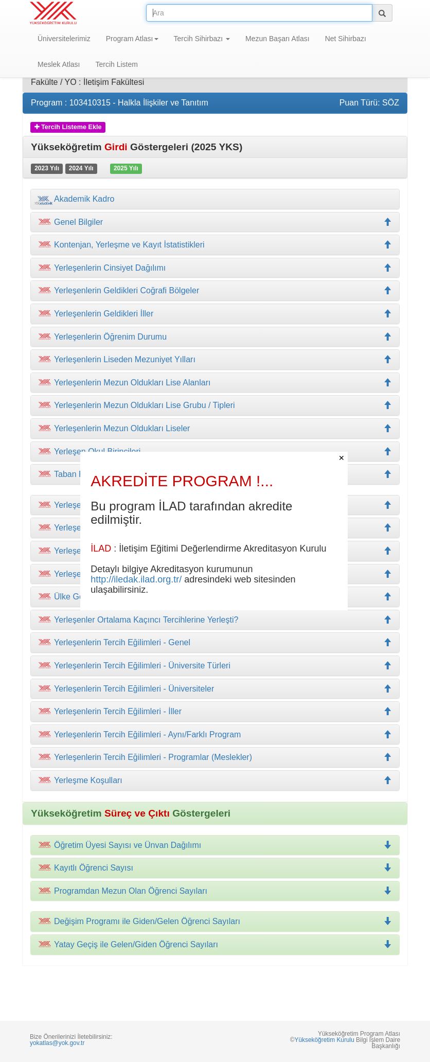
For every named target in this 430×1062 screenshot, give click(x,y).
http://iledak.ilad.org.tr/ (136, 579)
